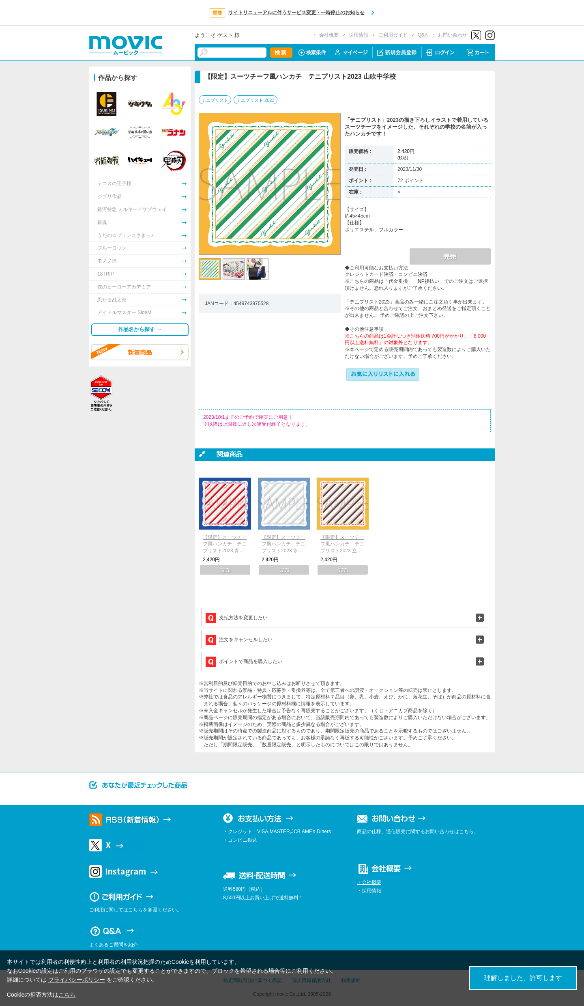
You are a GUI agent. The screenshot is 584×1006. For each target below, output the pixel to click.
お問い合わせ (452, 35)
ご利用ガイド (393, 35)
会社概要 (329, 35)
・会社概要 (369, 882)
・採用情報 (369, 891)
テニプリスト (215, 100)
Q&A (423, 35)
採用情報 (358, 35)
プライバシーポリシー (76, 979)
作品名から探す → (140, 329)
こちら (66, 994)
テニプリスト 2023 (255, 100)
